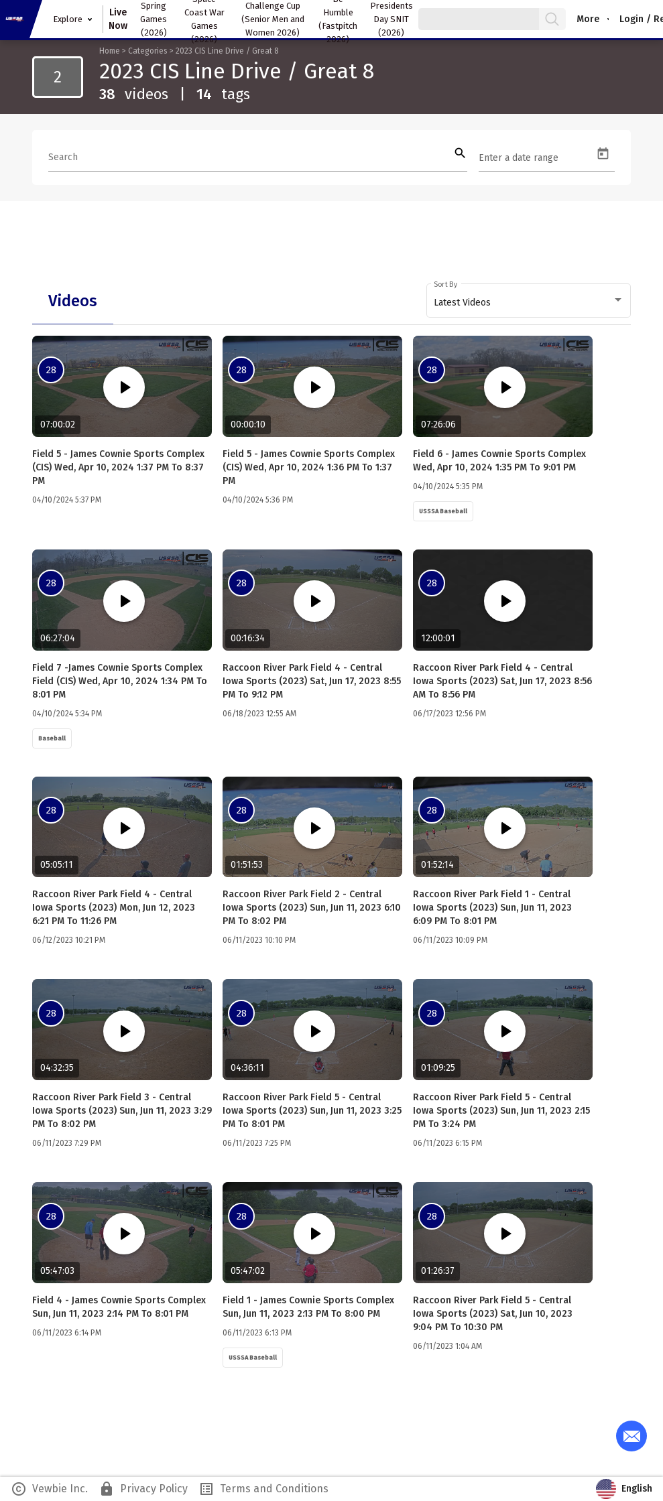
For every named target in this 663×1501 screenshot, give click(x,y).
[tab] (72, 300)
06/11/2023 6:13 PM (257, 1332)
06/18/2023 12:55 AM (259, 713)
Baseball (52, 738)
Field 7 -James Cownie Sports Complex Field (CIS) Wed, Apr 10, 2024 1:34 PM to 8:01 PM (119, 681)
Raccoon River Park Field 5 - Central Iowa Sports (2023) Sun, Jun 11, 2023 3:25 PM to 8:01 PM (312, 1111)
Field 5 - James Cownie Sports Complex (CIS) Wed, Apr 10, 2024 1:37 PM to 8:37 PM (118, 467)
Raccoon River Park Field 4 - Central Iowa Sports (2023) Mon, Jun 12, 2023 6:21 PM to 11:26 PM (113, 908)
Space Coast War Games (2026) (204, 19)
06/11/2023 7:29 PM (66, 1143)
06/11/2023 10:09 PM (450, 940)
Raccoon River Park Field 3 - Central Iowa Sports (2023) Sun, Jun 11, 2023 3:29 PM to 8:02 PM (122, 1111)
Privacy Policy (143, 1489)
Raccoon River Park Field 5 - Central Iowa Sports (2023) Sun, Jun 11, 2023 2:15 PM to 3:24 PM (501, 1111)
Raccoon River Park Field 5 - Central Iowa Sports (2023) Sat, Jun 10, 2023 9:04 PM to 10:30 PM (492, 1314)
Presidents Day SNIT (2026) (391, 19)
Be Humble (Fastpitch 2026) (337, 19)
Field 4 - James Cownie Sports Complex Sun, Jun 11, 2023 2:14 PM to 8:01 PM (119, 1307)
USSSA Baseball (443, 511)
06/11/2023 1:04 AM (447, 1346)
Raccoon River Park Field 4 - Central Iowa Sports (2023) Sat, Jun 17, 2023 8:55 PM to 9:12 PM (312, 681)
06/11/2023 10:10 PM (259, 940)
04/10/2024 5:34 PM (67, 713)
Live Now (118, 19)
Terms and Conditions (263, 1489)
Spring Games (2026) (153, 19)
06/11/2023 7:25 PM (257, 1143)
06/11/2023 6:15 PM (447, 1143)
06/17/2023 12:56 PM (449, 713)
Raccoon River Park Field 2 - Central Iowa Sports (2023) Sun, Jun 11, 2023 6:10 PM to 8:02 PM (312, 908)
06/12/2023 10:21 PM (68, 940)
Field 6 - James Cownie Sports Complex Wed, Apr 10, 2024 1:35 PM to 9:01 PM (499, 460)
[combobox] (529, 303)
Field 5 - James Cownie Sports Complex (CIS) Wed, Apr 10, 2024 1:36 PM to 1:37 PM (309, 467)
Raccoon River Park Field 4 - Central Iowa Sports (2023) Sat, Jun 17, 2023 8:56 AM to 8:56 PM (502, 681)
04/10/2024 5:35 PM (448, 486)
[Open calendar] (603, 154)
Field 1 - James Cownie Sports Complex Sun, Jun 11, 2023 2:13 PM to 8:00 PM (308, 1307)
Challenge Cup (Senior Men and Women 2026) (272, 19)
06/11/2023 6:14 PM (66, 1332)
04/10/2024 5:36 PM (258, 500)
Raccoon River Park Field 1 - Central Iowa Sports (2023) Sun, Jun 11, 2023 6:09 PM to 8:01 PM (492, 908)
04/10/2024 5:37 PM (66, 500)
